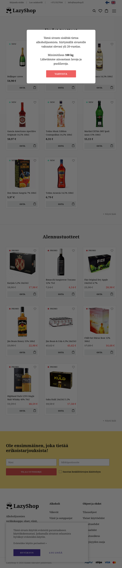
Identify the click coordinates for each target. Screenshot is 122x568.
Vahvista (61, 73)
